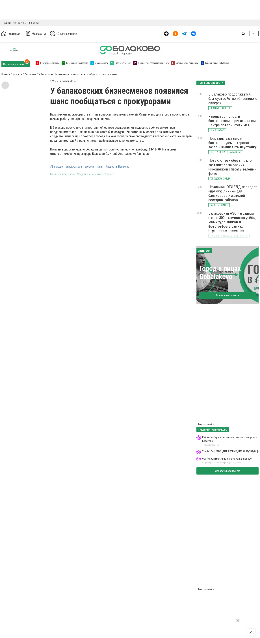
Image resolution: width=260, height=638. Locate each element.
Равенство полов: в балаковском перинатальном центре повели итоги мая (232, 120)
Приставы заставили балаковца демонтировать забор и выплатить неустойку (232, 142)
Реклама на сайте (206, 424)
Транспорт (33, 22)
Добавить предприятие (227, 470)
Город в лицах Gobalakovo (220, 272)
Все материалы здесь (227, 295)
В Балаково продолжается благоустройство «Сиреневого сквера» (232, 98)
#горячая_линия (93, 166)
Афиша (8, 22)
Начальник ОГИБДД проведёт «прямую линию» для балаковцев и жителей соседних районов (232, 193)
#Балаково (56, 166)
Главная (11, 33)
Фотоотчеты (20, 22)
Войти (254, 33)
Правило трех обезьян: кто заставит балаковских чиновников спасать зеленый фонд (232, 167)
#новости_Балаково (117, 166)
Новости (36, 33)
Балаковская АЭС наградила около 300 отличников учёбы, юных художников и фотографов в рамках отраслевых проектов (232, 222)
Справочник (63, 33)
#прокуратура (74, 166)
